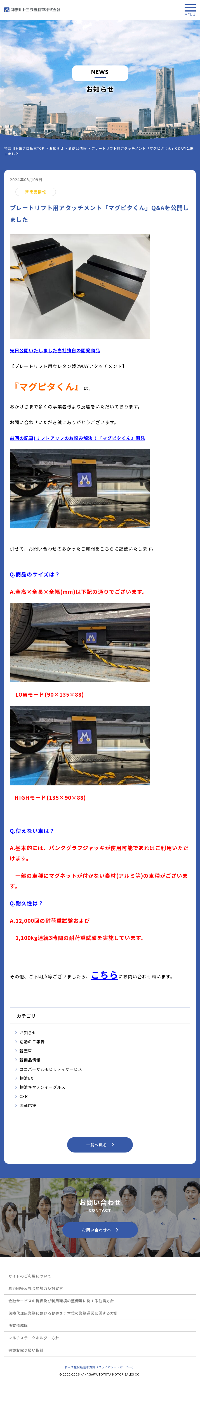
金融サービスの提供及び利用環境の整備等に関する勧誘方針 (61, 1300)
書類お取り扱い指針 (26, 1350)
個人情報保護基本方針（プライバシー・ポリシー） (100, 1367)
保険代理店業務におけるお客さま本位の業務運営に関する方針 (63, 1313)
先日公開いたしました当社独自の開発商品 (55, 350)
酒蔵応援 (28, 1105)
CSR (24, 1096)
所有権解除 (18, 1325)
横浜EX (26, 1078)
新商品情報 (30, 1060)
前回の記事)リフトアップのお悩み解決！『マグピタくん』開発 (77, 438)
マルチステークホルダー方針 (33, 1337)
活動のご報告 (32, 1041)
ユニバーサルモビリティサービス (51, 1069)
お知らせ (28, 1032)
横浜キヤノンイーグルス (42, 1087)
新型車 (26, 1051)
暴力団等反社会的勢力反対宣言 (35, 1288)
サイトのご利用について (29, 1276)
